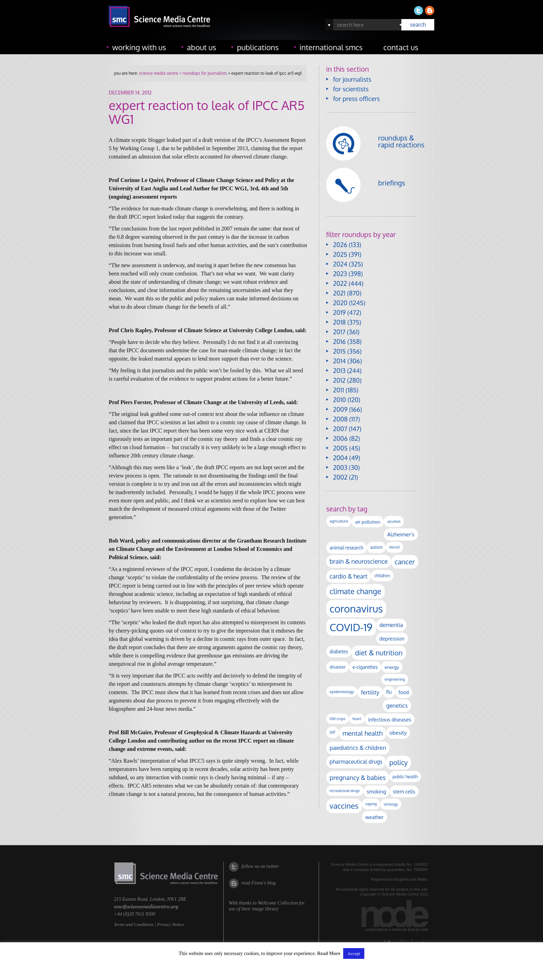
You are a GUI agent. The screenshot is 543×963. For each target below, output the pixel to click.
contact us (400, 47)
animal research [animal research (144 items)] (346, 548)
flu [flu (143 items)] (389, 692)
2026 (340, 244)
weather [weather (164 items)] (374, 817)
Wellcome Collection (278, 903)
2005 (340, 448)
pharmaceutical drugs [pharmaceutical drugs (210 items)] (356, 761)
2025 (340, 254)
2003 (340, 467)
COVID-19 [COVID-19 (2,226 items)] (351, 627)
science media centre (158, 73)
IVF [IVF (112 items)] (333, 732)
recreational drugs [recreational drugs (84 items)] (345, 790)
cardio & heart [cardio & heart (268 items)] (348, 576)
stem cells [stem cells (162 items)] (404, 791)
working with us (139, 47)
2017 (339, 332)
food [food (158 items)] (404, 692)
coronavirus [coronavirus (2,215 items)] (356, 608)
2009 (340, 409)
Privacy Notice (170, 924)
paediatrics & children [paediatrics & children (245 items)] (358, 747)
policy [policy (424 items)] (398, 762)
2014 (339, 361)
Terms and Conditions (133, 924)
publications (258, 47)
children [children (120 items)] (382, 575)
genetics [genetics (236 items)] (397, 705)
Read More (328, 953)
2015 (339, 351)
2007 (340, 429)
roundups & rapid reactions (401, 141)
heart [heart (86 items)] (357, 718)
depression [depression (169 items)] (392, 638)
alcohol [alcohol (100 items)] (393, 521)
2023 (340, 274)
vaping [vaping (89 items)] (371, 803)
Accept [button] (353, 953)
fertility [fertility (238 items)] (370, 692)
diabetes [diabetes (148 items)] (339, 651)
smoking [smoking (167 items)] (376, 791)
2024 (340, 264)
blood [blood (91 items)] (394, 547)
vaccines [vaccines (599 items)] (344, 805)
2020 (340, 303)
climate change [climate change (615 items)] (355, 591)
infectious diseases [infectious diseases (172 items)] (389, 719)
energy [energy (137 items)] (392, 667)
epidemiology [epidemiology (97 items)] (342, 691)
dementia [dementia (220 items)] (391, 624)
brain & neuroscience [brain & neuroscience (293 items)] (359, 561)
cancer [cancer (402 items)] (405, 561)
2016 (339, 341)
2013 (339, 370)
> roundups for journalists (202, 73)
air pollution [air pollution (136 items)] (367, 522)
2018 (339, 322)
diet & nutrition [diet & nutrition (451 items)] (378, 652)
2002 (340, 477)
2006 (340, 438)
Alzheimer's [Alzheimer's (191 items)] (400, 534)
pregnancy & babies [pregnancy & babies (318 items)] (358, 777)
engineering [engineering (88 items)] (395, 679)
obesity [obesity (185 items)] (398, 732)
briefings (391, 182)
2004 (340, 458)
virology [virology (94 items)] (391, 804)
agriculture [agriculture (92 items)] (339, 521)
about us (201, 47)
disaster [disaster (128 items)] (338, 667)
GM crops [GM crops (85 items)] (338, 718)
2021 (339, 293)
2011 (338, 390)
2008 (340, 419)
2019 (339, 312)
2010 (339, 399)
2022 (340, 283)
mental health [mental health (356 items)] (362, 733)
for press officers (356, 98)
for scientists (351, 89)
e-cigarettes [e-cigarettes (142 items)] (365, 667)
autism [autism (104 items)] (376, 547)
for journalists (352, 79)
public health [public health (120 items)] (405, 776)
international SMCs (331, 47)
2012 (339, 380)
